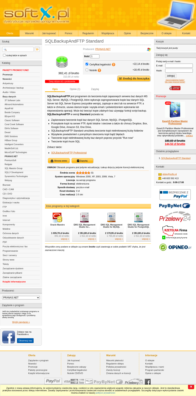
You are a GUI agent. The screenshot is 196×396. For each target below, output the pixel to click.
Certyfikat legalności (100, 64)
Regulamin (88, 33)
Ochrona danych (11, 233)
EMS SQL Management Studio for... (84, 226)
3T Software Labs (12, 100)
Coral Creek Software (14, 124)
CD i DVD (7, 194)
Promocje (8, 74)
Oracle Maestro (57, 225)
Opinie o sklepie (153, 373)
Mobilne (6, 229)
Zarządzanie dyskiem (13, 268)
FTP (5, 207)
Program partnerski (154, 370)
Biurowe (7, 185)
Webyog (8, 180)
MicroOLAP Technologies (16, 152)
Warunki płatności (114, 360)
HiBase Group (11, 140)
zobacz (189, 135)
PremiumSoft (10, 160)
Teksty (6, 264)
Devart (7, 132)
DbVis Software (11, 128)
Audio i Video (9, 92)
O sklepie (167, 33)
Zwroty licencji (113, 370)
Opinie (127, 33)
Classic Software (12, 120)
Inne (5, 215)
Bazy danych (9, 96)
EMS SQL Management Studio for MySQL (111, 226)
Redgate (8, 164)
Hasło (159, 70)
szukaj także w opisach (16, 55)
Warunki (29, 33)
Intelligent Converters (14, 144)
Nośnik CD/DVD (75, 373)
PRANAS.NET (11, 156)
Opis (55, 89)
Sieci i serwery (10, 255)
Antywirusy (8, 83)
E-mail (159, 65)
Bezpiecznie (147, 33)
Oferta (9, 33)
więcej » (65, 239)
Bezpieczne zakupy (76, 367)
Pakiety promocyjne (37, 370)
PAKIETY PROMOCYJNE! (16, 70)
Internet (6, 220)
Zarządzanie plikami (12, 273)
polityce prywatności (105, 393)
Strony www (8, 259)
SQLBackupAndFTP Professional (69, 152)
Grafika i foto (9, 211)
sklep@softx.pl (169, 174)
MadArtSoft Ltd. (11, 148)
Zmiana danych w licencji (118, 373)
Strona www (58, 161)
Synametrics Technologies (16, 176)
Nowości (7, 79)
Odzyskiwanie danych (13, 237)
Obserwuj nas (25, 340)
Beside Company (12, 112)
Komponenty (9, 224)
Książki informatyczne (14, 281)
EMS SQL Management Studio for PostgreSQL (138, 226)
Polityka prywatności (116, 367)
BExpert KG (10, 116)
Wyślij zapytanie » (21, 322)
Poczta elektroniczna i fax (15, 246)
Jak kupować (49, 33)
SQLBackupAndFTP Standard (176, 158)
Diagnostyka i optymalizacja (16, 198)
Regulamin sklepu (115, 363)
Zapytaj (95, 89)
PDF (5, 242)
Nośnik (93, 70)
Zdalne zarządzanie (12, 277)
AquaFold (9, 108)
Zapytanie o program (38, 360)
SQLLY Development (14, 172)
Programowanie (10, 251)
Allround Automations (14, 104)
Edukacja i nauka (11, 202)
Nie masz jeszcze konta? (175, 82)
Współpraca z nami (154, 367)
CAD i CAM (8, 189)
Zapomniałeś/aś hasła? (175, 80)
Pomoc (68, 33)
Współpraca (107, 33)
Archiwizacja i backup (13, 88)
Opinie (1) (75, 89)
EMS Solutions (11, 136)
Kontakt (186, 33)
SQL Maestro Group (13, 168)
